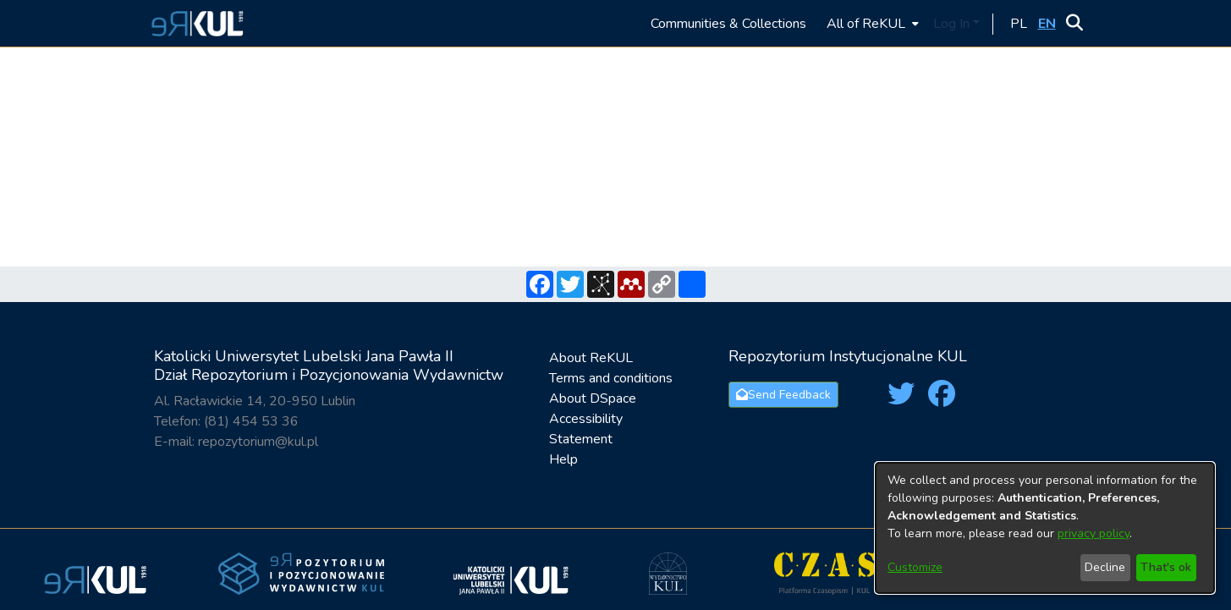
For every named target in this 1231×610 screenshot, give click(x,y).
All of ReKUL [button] (866, 23)
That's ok (1165, 567)
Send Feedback (783, 395)
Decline (1105, 567)
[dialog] (1045, 528)
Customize (915, 567)
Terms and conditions (611, 378)
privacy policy (1093, 533)
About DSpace (592, 398)
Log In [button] (953, 23)
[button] (195, 23)
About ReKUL (591, 358)
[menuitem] (871, 23)
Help (563, 459)
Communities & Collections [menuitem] (728, 23)
